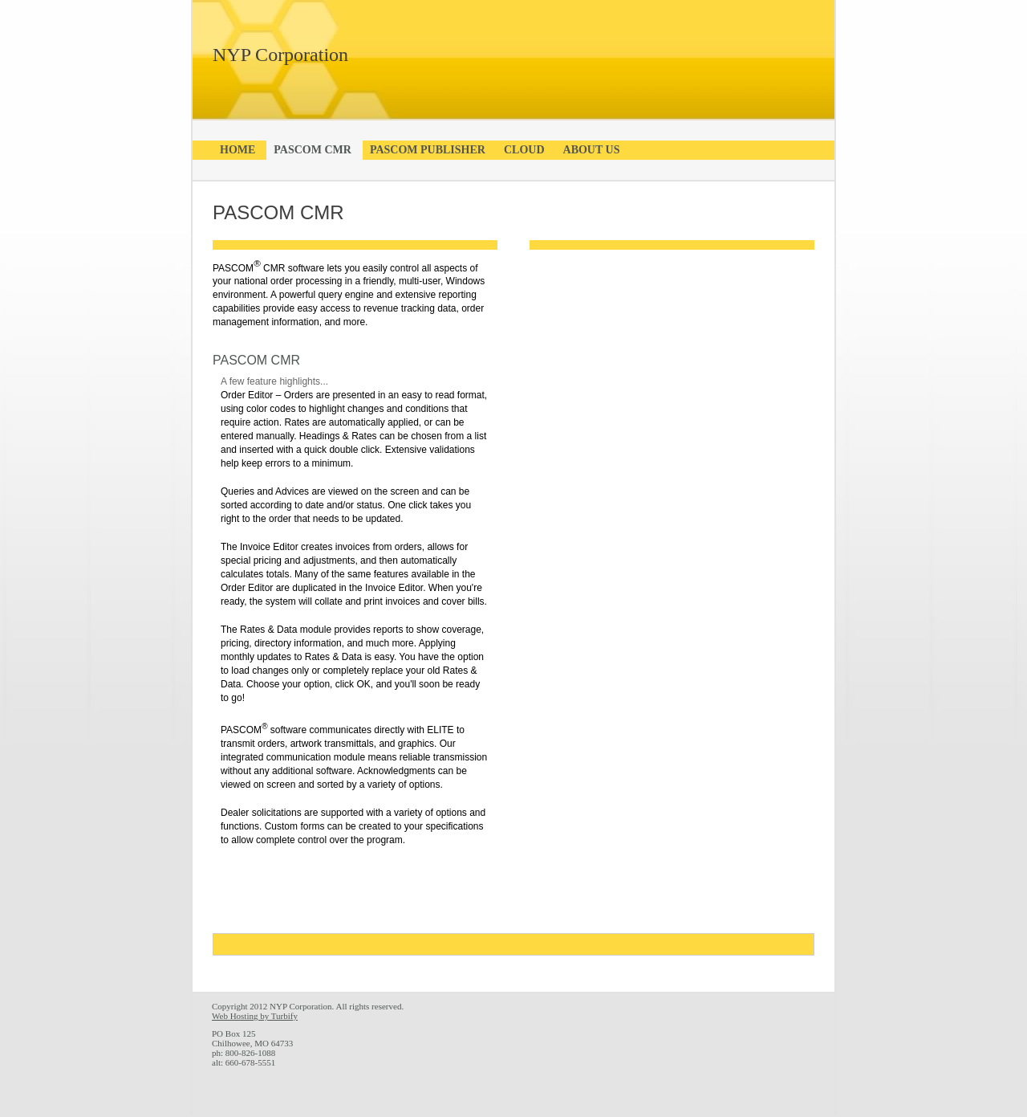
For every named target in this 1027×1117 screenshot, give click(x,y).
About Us (591, 150)
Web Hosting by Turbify (255, 1016)
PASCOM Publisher (427, 150)
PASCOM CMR (312, 150)
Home (237, 150)
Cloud (524, 150)
